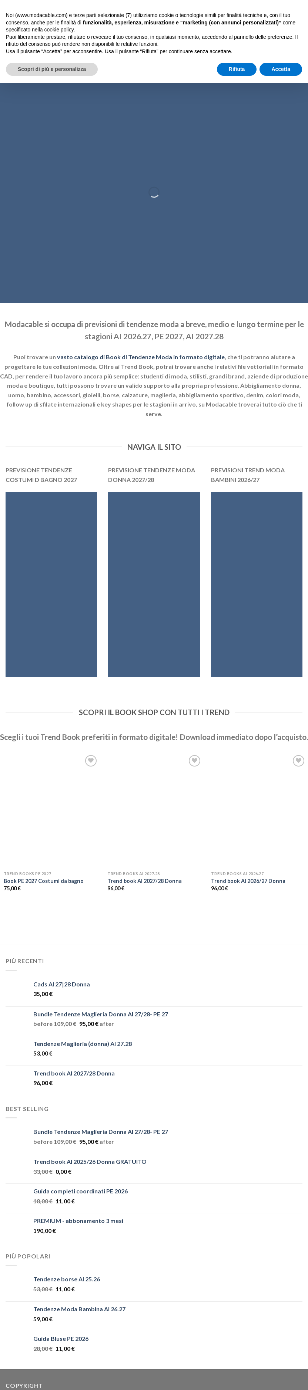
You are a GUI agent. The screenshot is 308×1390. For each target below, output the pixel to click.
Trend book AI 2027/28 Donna (144, 881)
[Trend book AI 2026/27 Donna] (259, 810)
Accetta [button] (280, 69)
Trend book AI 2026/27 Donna (248, 881)
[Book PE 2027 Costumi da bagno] (51, 810)
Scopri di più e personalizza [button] (52, 69)
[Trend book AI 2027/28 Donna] (155, 810)
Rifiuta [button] (237, 69)
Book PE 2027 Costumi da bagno (44, 881)
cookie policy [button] (59, 30)
